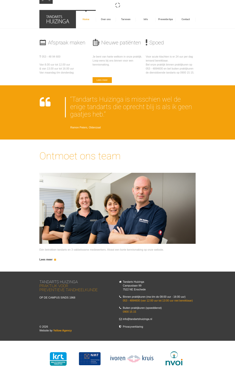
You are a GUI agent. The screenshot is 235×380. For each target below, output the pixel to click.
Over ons (106, 19)
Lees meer (102, 80)
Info (146, 19)
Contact (185, 19)
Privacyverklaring (133, 326)
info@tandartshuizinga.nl (137, 319)
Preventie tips (165, 19)
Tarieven (125, 19)
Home (86, 19)
